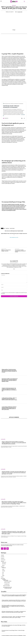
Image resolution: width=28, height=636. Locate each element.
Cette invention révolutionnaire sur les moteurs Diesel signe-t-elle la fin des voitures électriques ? (13, 603)
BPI (4, 205)
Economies (14, 5)
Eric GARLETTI (11, 11)
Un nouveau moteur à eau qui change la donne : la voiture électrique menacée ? (13, 608)
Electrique (7, 205)
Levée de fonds (12, 205)
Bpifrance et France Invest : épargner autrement (6, 227)
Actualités (3, 416)
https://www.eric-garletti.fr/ (14, 239)
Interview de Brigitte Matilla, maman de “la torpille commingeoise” (13, 622)
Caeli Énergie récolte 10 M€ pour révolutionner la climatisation (14, 101)
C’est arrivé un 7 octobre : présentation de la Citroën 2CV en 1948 (20, 227)
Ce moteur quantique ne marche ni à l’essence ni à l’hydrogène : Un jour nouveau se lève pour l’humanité (14, 613)
